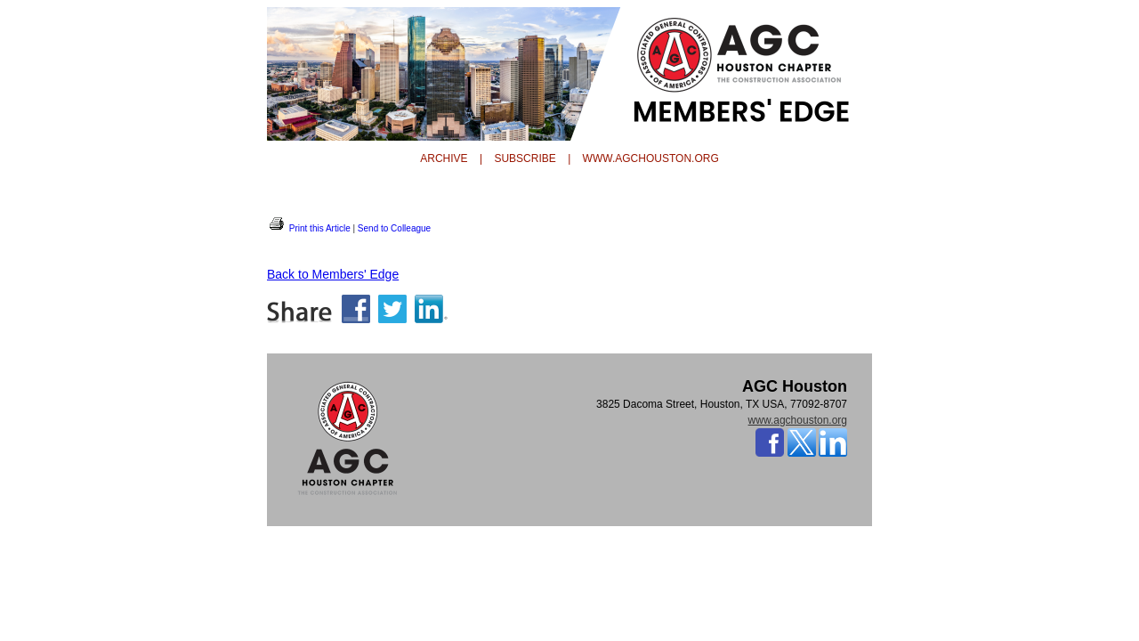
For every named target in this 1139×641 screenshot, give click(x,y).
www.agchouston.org (797, 420)
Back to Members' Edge (333, 274)
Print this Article (309, 228)
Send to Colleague (394, 228)
